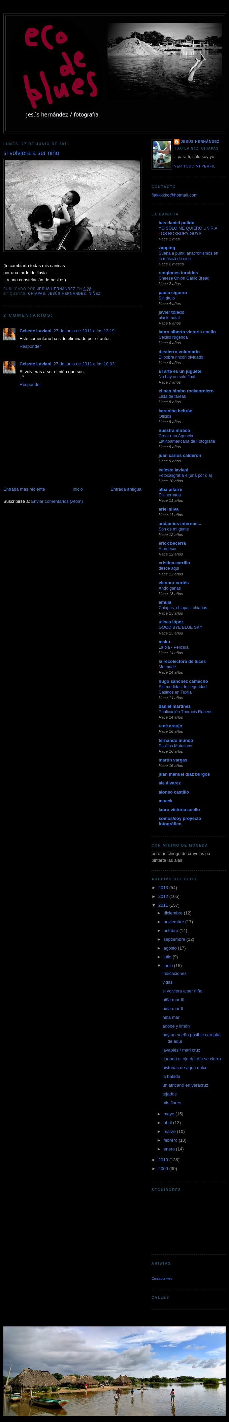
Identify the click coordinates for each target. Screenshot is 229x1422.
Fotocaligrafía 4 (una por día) (185, 475)
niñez (94, 293)
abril (168, 1122)
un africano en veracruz (185, 1085)
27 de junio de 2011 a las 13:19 (84, 330)
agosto (171, 948)
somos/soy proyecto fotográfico (180, 821)
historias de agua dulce (184, 1067)
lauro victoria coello (179, 809)
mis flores (171, 1102)
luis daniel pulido (176, 222)
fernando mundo (176, 740)
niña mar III (173, 999)
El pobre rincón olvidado (181, 357)
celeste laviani (173, 469)
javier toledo (172, 312)
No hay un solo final (177, 376)
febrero (171, 1140)
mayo (169, 1113)
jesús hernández (67, 293)
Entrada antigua (125, 489)
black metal (169, 317)
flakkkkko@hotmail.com (175, 195)
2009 (163, 1168)
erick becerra (172, 543)
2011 (163, 905)
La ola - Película (174, 647)
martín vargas (173, 759)
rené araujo (170, 725)
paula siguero (173, 292)
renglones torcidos (178, 272)
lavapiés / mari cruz (181, 1050)
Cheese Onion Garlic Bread (184, 278)
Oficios (165, 416)
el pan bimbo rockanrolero (186, 390)
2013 (163, 887)
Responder (30, 346)
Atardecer (168, 548)
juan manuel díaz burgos (184, 774)
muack (165, 800)
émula (165, 602)
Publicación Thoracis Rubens (185, 711)
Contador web (162, 1279)
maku (164, 641)
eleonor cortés (174, 582)
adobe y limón (176, 1026)
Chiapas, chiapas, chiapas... (184, 607)
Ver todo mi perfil (195, 166)
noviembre (174, 921)
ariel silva (168, 509)
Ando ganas (170, 588)
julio (168, 956)
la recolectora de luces (182, 661)
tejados (169, 1093)
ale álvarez (170, 782)
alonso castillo (174, 792)
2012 (163, 896)
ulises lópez (171, 621)
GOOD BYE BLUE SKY (180, 627)
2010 (163, 1159)
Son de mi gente (174, 529)
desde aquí (169, 568)
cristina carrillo (174, 562)
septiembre (175, 939)
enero (170, 1149)
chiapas (36, 293)
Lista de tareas (172, 396)
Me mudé (167, 667)
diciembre (174, 912)
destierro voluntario (179, 351)
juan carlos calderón (180, 455)
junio (169, 965)
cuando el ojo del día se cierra (191, 1058)
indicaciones (174, 973)
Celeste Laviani (36, 330)
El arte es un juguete (180, 371)
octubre (171, 930)
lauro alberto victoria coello (187, 331)
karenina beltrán (175, 410)
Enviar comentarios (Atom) (57, 501)
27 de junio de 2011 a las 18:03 (84, 363)
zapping (167, 247)
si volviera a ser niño (182, 990)
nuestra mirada (174, 430)
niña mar (170, 1017)
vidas (167, 982)
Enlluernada (170, 495)
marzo (170, 1131)
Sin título (167, 298)
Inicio (78, 489)
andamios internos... (180, 523)
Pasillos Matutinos (175, 746)
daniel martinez (175, 706)
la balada (171, 1076)
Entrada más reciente (24, 489)
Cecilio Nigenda (173, 337)
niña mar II (172, 1008)
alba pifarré (170, 489)
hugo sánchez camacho (183, 681)
